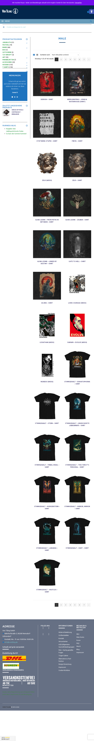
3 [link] (65, 59)
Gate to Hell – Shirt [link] (77, 261)
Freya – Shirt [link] (77, 141)
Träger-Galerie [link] (63, 655)
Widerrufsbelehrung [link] (65, 632)
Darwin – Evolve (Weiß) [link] (77, 342)
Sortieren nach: (45, 55)
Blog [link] (77, 649)
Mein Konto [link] (80, 637)
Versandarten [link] (63, 641)
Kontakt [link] (61, 638)
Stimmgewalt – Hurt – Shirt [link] (77, 548)
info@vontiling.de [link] (11, 642)
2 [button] (14, 96)
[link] (91, 11)
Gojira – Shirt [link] (47, 303)
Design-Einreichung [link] (65, 664)
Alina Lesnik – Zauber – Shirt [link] (77, 220)
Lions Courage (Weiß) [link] (77, 303)
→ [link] (88, 59)
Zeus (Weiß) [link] (47, 180)
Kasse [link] (78, 640)
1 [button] (12, 96)
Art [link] (3, 57)
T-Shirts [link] (5, 67)
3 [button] (17, 96)
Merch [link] (78, 646)
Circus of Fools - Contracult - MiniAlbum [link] (18, 112)
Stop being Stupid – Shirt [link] (47, 141)
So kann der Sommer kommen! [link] (16, 133)
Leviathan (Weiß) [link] (47, 342)
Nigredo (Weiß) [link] (47, 381)
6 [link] (79, 59)
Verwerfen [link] (78, 2)
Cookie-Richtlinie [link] (64, 670)
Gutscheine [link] (6, 52)
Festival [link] (5, 45)
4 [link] (70, 59)
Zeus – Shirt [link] (77, 180)
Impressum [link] (62, 667)
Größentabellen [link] (64, 635)
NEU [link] (77, 634)
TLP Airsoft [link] (7, 55)
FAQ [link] (77, 643)
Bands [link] (4, 47)
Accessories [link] (7, 62)
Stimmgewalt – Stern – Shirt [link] (47, 423)
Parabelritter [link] (8, 60)
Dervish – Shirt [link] (47, 99)
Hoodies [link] (5, 64)
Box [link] (4, 50)
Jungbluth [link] (6, 42)
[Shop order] (65, 55)
